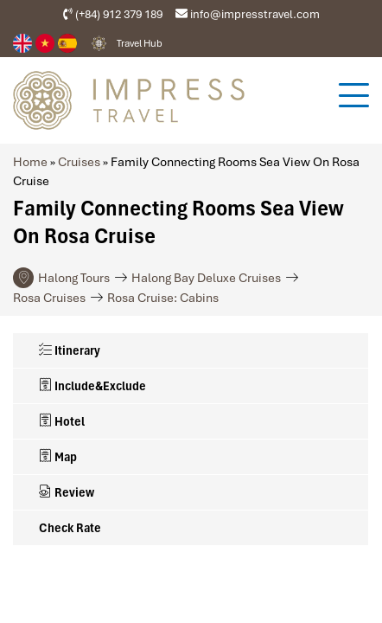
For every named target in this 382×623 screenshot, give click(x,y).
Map (58, 457)
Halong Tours (74, 278)
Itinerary (69, 350)
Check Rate (70, 528)
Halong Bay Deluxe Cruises (206, 278)
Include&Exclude (92, 386)
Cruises (79, 162)
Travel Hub (139, 43)
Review (66, 492)
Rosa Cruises (49, 297)
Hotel (62, 421)
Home (30, 162)
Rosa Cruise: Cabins (163, 297)
